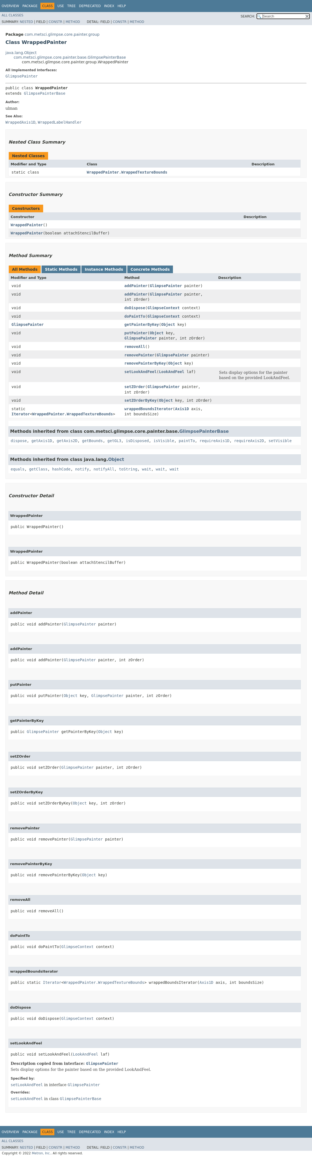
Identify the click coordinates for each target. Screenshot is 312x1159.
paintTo (187, 441)
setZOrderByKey (140, 400)
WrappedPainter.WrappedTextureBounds (127, 172)
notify (82, 469)
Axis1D (182, 409)
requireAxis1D (214, 441)
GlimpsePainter (21, 76)
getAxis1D (41, 441)
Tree (71, 6)
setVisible (280, 441)
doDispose (134, 308)
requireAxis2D (249, 441)
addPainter (135, 286)
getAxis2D (67, 441)
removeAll (134, 346)
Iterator (20, 414)
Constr (55, 22)
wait (146, 469)
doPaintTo (134, 316)
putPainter (135, 333)
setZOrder (134, 387)
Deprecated (90, 6)
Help (121, 6)
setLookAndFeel (140, 372)
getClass (38, 469)
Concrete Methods (150, 269)
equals (18, 469)
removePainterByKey (145, 363)
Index (109, 6)
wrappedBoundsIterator (148, 409)
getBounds (92, 441)
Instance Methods (104, 269)
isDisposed (137, 441)
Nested (26, 22)
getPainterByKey (141, 324)
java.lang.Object (21, 52)
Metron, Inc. (41, 1153)
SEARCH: (248, 16)
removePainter (139, 355)
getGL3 (114, 441)
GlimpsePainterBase (44, 93)
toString (128, 469)
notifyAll (103, 469)
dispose (19, 441)
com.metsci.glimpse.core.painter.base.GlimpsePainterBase (70, 57)
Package (29, 6)
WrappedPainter (27, 225)
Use (60, 6)
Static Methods (61, 269)
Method (73, 22)
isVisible (164, 441)
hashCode (61, 469)
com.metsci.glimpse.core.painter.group (62, 34)
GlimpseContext (164, 308)
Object (168, 324)
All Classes (12, 15)
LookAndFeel (171, 372)
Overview (10, 6)
